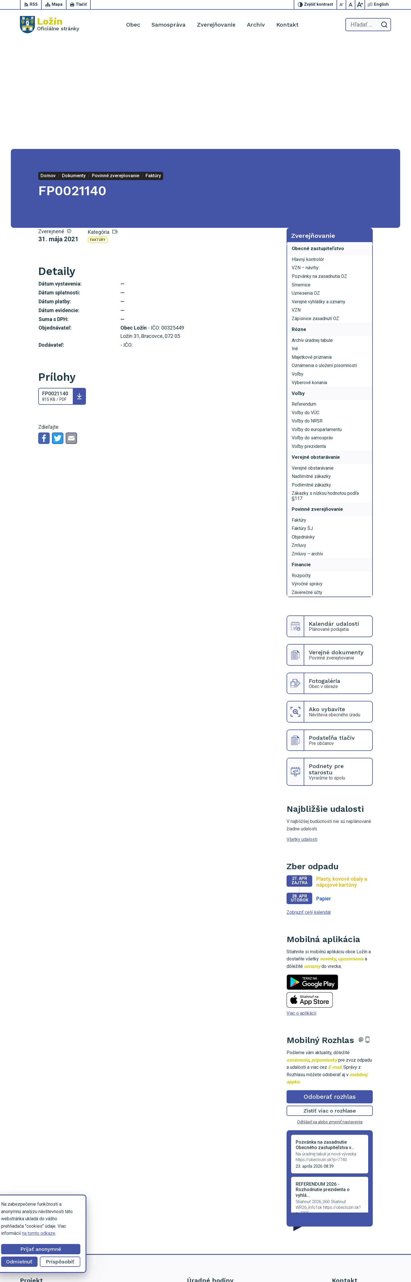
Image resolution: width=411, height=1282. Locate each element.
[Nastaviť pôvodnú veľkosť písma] (350, 4)
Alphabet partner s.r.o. (236, 1266)
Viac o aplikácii (301, 904)
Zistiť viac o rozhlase (329, 1002)
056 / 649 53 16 (348, 1228)
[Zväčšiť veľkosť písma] (359, 4)
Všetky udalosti (302, 730)
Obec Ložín (307, 1266)
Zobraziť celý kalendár (309, 803)
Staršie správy (305, 1109)
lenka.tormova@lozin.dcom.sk (361, 1234)
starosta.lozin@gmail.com (357, 1240)
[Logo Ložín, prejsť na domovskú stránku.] (49, 24)
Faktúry (98, 131)
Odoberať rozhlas (330, 987)
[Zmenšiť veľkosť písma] (341, 4)
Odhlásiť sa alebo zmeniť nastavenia (329, 1013)
